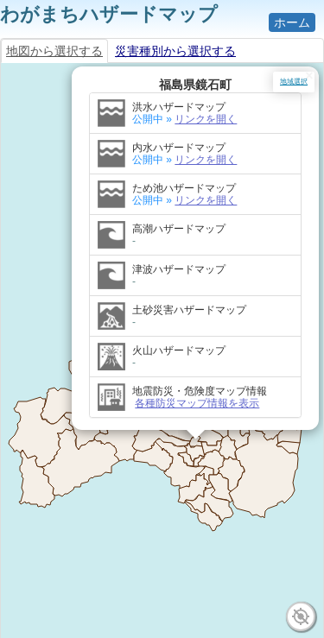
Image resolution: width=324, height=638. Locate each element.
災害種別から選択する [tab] (175, 51)
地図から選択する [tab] (54, 51)
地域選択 (294, 81)
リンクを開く (206, 110)
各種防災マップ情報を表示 (198, 394)
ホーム (292, 22)
